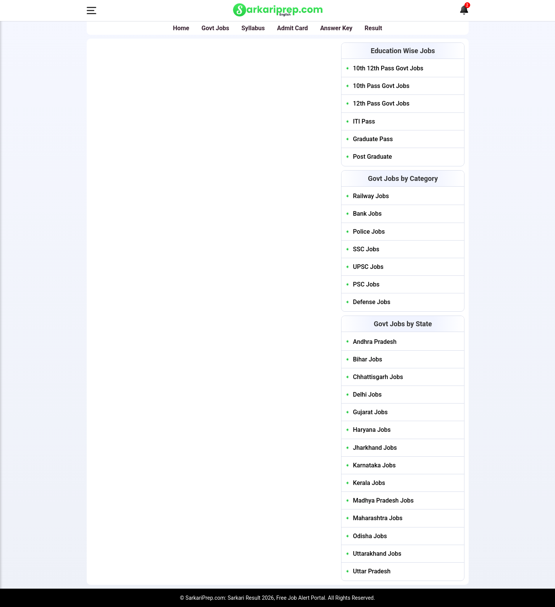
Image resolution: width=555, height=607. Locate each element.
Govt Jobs (216, 28)
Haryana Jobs (372, 429)
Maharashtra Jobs (378, 518)
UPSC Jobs (368, 266)
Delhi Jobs (367, 394)
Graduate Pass (373, 139)
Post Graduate (372, 156)
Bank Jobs (367, 213)
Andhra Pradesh (374, 341)
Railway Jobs (371, 196)
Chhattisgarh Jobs (378, 377)
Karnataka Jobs (374, 465)
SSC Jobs (366, 249)
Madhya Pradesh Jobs (383, 500)
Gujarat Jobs (370, 412)
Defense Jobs (371, 302)
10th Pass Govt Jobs (381, 86)
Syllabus (253, 28)
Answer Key (336, 28)
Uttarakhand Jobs (377, 553)
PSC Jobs (366, 284)
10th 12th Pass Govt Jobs (388, 68)
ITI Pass (364, 121)
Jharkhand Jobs (375, 447)
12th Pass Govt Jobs (381, 103)
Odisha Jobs (370, 536)
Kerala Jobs (369, 483)
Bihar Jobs (367, 359)
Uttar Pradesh (371, 571)
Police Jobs (369, 231)
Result (373, 28)
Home (181, 28)
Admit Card (292, 28)
